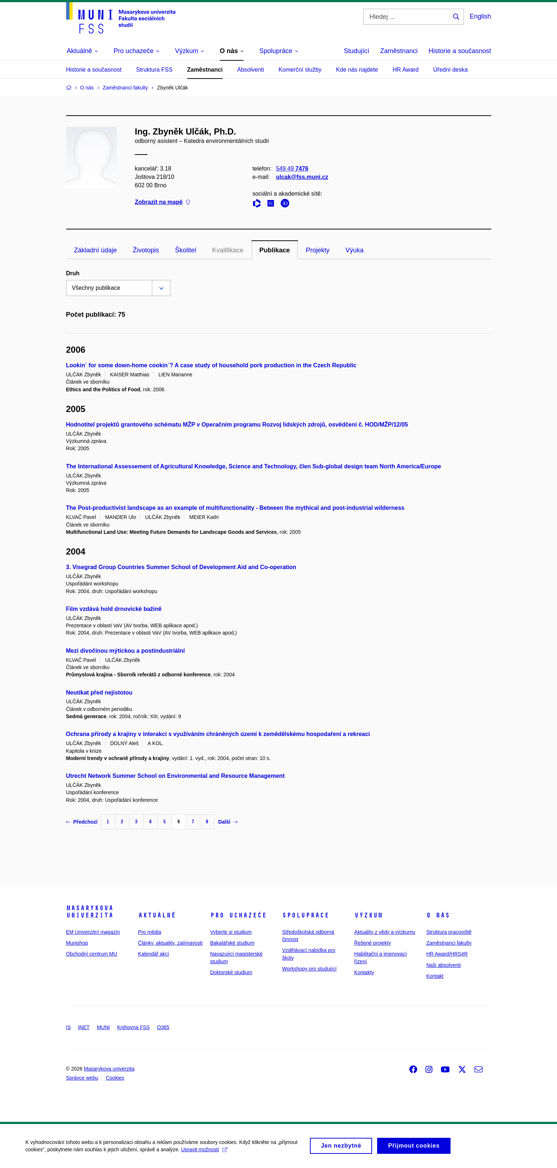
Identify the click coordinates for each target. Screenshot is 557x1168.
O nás (438, 915)
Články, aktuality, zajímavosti (170, 943)
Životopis (146, 250)
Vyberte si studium (231, 932)
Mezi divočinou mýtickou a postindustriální (125, 651)
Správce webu (82, 1078)
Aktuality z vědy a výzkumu (384, 932)
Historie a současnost (459, 51)
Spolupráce (305, 915)
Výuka (355, 250)
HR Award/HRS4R (447, 954)
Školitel (185, 250)
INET (84, 1027)
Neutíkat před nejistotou (99, 692)
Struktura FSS (154, 70)
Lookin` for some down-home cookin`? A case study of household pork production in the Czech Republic (211, 365)
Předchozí (82, 822)
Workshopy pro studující (309, 969)
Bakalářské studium (232, 943)
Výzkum (368, 915)
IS (68, 1027)
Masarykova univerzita (89, 911)
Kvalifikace (227, 250)
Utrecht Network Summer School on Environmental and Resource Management (175, 776)
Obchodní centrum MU (91, 954)
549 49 (292, 168)
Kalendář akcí (153, 954)
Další (227, 822)
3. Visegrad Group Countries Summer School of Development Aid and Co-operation (181, 567)
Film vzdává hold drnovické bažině (114, 609)
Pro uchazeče (238, 915)
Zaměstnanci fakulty (449, 943)
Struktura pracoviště (449, 932)
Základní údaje (95, 250)
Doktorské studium (231, 972)
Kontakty (364, 972)
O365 (163, 1027)
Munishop (77, 943)
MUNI (103, 1027)
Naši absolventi (443, 965)
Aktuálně (157, 915)
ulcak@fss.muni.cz (302, 177)
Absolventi (250, 70)
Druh (73, 273)
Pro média (149, 932)
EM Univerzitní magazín (93, 932)
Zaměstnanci (398, 51)
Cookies (115, 1078)
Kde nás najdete (357, 70)
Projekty (318, 250)
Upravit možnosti (204, 1153)
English (480, 16)
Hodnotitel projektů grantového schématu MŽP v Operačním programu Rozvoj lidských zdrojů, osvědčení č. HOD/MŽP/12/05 (237, 424)
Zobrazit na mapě (162, 202)
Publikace (274, 250)
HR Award (406, 70)
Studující (356, 51)
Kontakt (434, 976)
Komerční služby (300, 70)
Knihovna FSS (133, 1027)
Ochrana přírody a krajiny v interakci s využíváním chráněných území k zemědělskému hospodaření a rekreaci (218, 734)
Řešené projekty (372, 943)
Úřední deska (450, 70)
